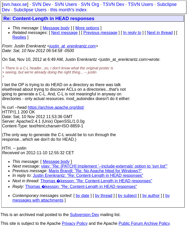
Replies (19, 37)
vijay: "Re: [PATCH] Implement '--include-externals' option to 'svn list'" (104, 166)
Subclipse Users (30, 9)
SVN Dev (41, 4)
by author (151, 195)
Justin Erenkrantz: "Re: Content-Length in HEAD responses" (88, 175)
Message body (56, 28)
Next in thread (160, 32)
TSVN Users (140, 4)
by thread (103, 195)
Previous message (100, 32)
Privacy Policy (75, 223)
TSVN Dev (113, 4)
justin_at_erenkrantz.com (73, 46)
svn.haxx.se (15, 4)
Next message (64, 32)
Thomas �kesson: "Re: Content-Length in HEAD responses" (96, 181)
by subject (127, 195)
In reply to (132, 32)
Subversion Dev (84, 214)
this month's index (68, 9)
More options (87, 28)
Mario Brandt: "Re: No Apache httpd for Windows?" (95, 171)
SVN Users (65, 4)
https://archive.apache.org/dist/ (56, 107)
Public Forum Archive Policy (144, 223)
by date (82, 195)
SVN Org (90, 4)
